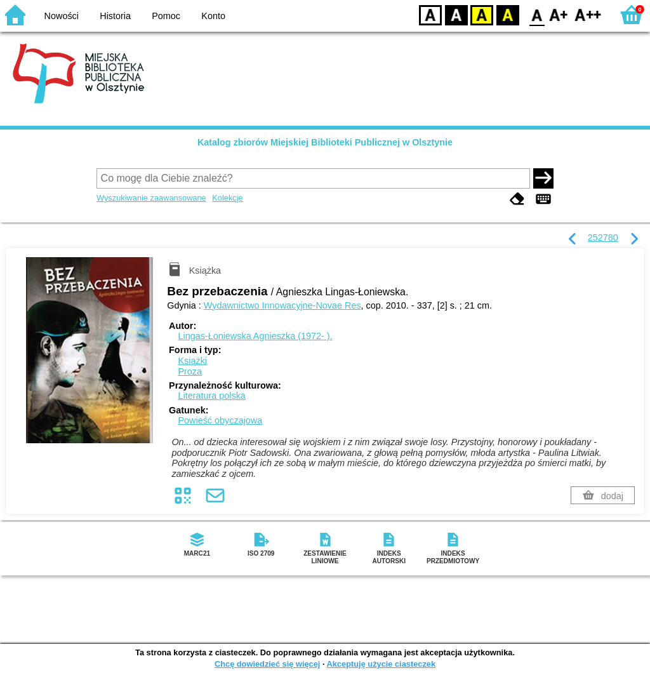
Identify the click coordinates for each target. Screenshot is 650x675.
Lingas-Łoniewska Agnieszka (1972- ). (255, 336)
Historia (115, 16)
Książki (192, 361)
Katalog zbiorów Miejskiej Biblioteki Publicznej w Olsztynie (325, 142)
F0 (537, 14)
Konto (213, 16)
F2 (588, 14)
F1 (559, 14)
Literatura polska (211, 396)
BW (456, 14)
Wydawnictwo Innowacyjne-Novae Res (282, 305)
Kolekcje (227, 198)
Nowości (61, 16)
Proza (190, 371)
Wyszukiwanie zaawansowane (151, 198)
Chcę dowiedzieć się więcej (267, 664)
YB (481, 14)
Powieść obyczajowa (220, 420)
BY (507, 14)
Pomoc (166, 16)
